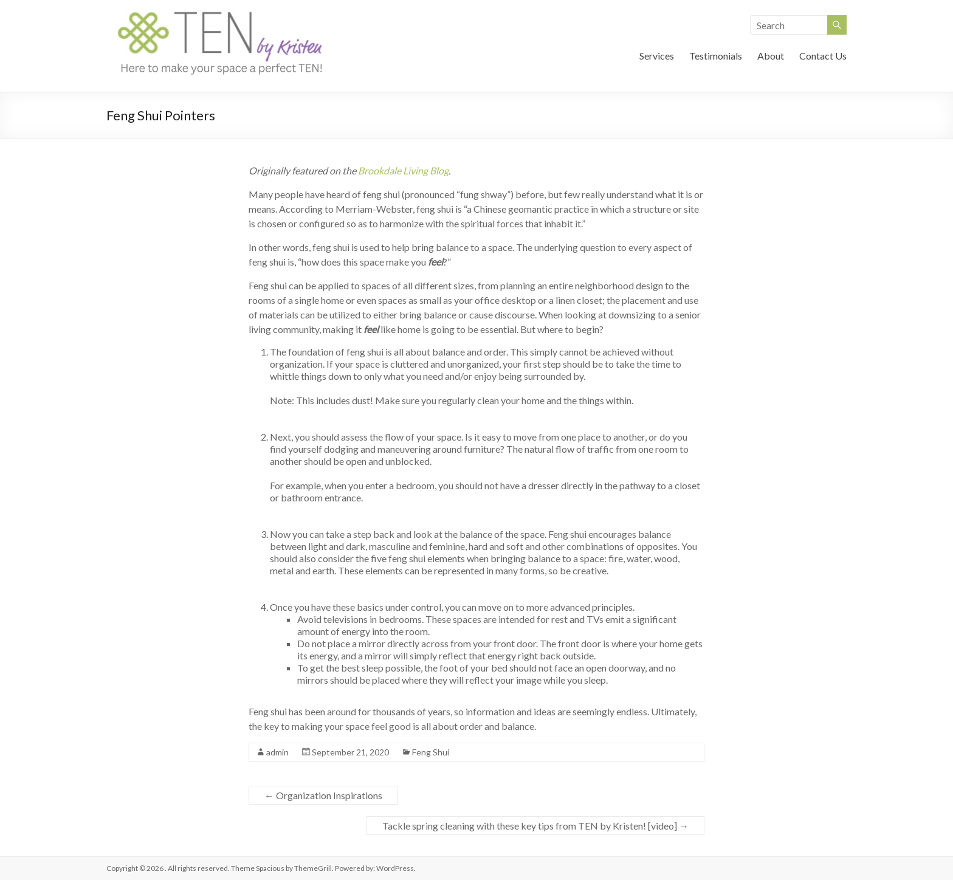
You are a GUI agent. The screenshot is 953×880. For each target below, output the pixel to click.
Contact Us (823, 55)
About (770, 55)
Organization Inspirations (323, 795)
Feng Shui (430, 752)
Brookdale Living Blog (403, 170)
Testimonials (715, 55)
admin (277, 752)
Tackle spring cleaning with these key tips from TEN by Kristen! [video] (535, 825)
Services (656, 55)
